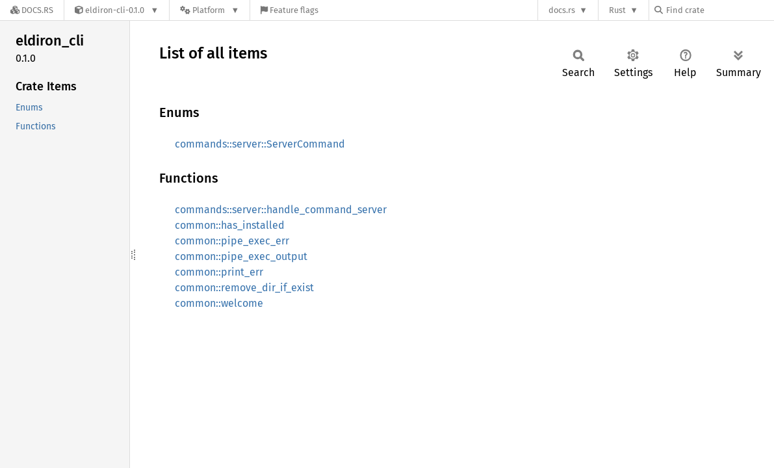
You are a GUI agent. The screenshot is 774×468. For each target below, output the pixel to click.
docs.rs (561, 10)
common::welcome (219, 303)
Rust (617, 10)
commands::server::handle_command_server (281, 209)
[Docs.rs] (32, 10)
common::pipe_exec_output (241, 256)
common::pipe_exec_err (232, 241)
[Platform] (210, 10)
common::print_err (219, 272)
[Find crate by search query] (719, 10)
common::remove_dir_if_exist (244, 287)
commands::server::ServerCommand (260, 144)
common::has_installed (230, 225)
